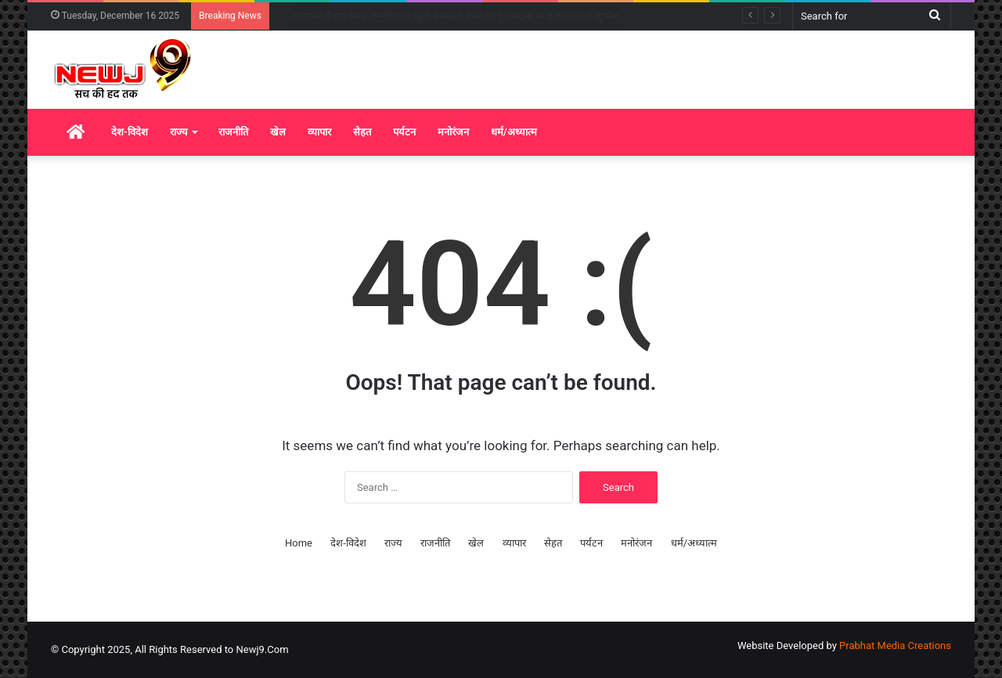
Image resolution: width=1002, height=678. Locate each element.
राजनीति (233, 132)
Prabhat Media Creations (895, 645)
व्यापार (319, 132)
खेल (278, 132)
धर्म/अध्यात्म (514, 132)
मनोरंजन (453, 132)
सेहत (362, 132)
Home (298, 543)
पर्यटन (404, 132)
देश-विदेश (129, 132)
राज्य (179, 132)
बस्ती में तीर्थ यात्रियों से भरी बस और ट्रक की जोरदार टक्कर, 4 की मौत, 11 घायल (437, 16)
